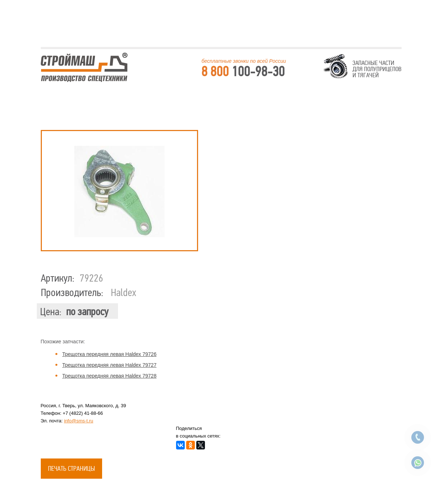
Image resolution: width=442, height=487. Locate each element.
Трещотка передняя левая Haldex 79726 (109, 354)
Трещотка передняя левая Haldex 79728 (109, 376)
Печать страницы (71, 468)
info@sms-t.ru (78, 420)
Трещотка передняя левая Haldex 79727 (109, 365)
